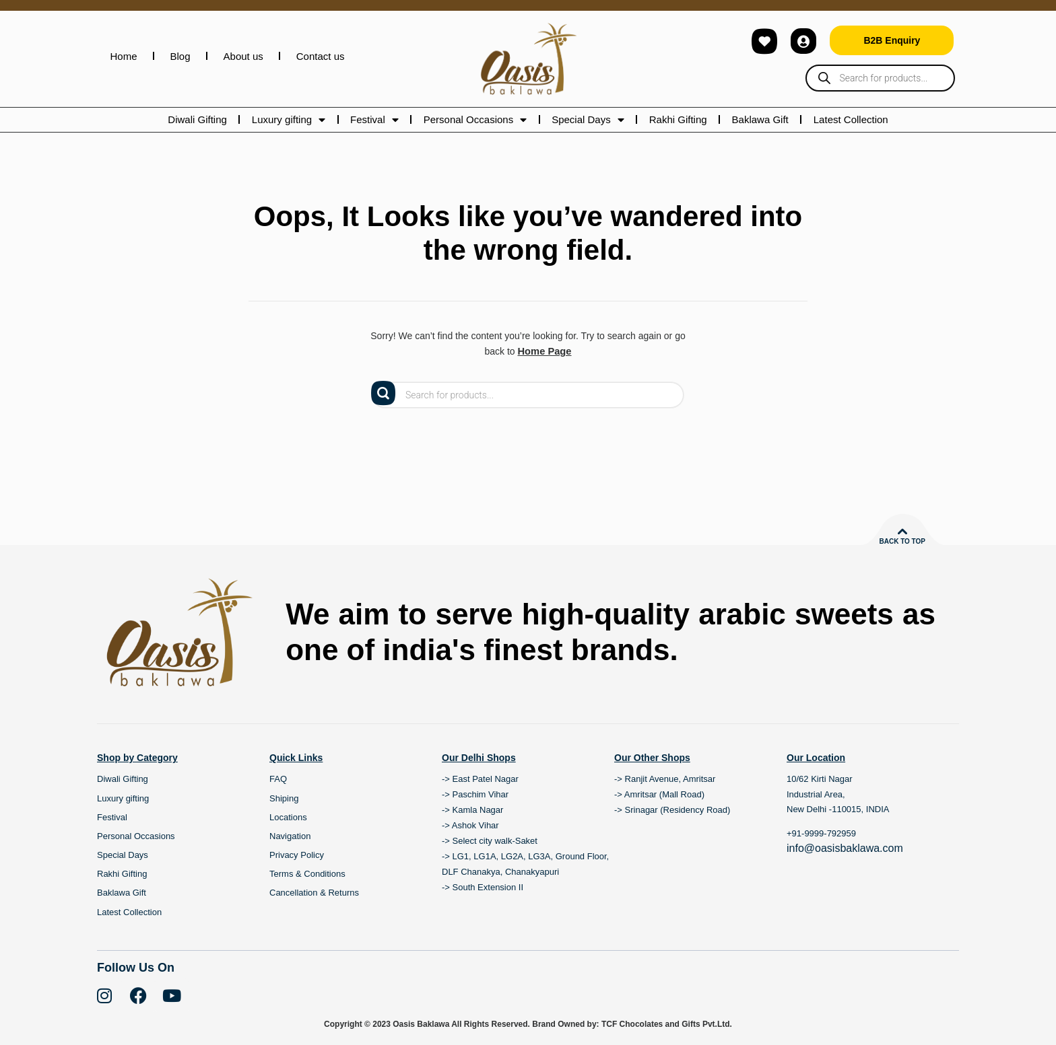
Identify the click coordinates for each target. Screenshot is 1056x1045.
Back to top (902, 540)
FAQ (278, 779)
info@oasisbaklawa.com (845, 847)
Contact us (320, 56)
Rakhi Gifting (678, 119)
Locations (288, 817)
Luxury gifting (288, 120)
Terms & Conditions (307, 874)
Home (123, 56)
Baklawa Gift (760, 119)
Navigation (289, 835)
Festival (374, 120)
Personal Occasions (475, 120)
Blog (180, 56)
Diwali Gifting (197, 119)
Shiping (283, 798)
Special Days (588, 120)
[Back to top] (902, 531)
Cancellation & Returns (314, 893)
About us (243, 56)
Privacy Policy (296, 855)
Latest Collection (851, 119)
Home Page (544, 351)
